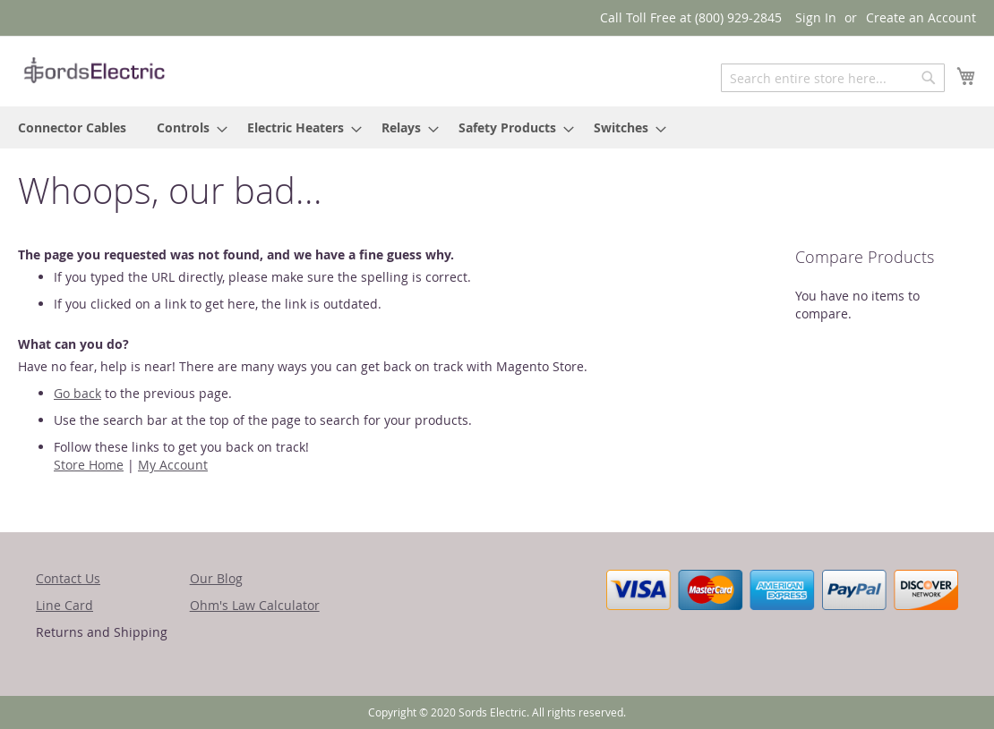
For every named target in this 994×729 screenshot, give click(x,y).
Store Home (89, 464)
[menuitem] (72, 127)
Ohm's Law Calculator (255, 605)
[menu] (497, 127)
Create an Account (921, 17)
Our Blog (216, 578)
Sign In (815, 17)
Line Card (64, 605)
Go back (77, 393)
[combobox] (833, 78)
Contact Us (68, 578)
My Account (173, 464)
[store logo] (94, 70)
